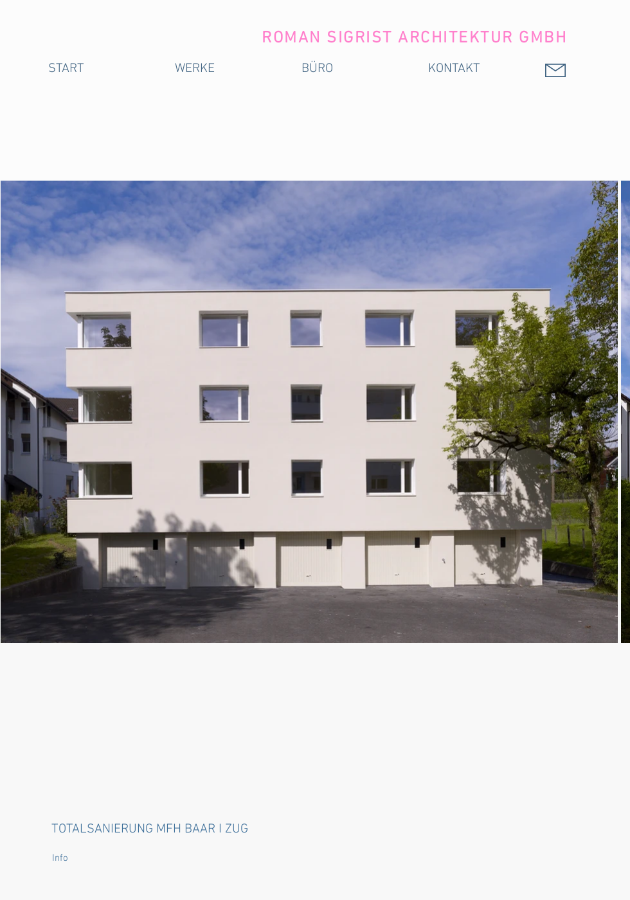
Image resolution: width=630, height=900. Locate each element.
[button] (79, 858)
